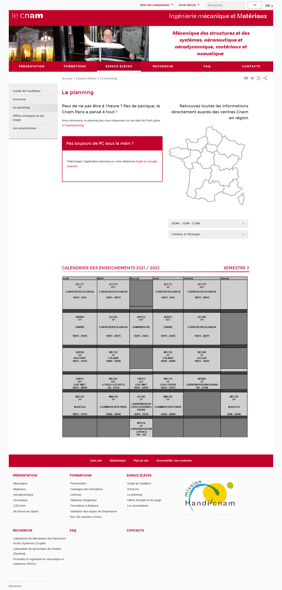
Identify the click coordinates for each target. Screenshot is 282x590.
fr (268, 5)
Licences (76, 494)
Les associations (24, 128)
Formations (81, 475)
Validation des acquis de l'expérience (93, 511)
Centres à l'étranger (186, 234)
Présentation (25, 475)
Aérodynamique (23, 494)
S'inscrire (19, 99)
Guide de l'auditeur (27, 91)
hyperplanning (75, 125)
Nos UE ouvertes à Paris (86, 517)
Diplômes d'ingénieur (83, 500)
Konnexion (15, 586)
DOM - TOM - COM (186, 223)
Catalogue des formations (86, 489)
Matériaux (19, 489)
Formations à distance (84, 505)
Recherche (22, 530)
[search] (225, 5)
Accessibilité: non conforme (174, 460)
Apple (139, 161)
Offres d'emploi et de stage (28, 118)
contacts (135, 530)
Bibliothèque (118, 460)
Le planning (108, 78)
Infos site (96, 460)
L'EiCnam (19, 505)
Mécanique (20, 483)
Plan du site (141, 460)
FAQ (73, 530)
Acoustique (20, 500)
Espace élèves (86, 78)
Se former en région (26, 511)
